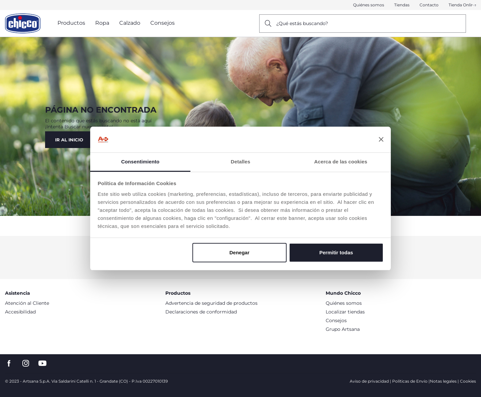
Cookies (468, 381)
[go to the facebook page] (9, 363)
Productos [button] (71, 23)
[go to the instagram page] (26, 363)
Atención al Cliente (27, 303)
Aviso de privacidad (369, 381)
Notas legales (443, 381)
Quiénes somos (368, 4)
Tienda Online (462, 4)
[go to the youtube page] (42, 363)
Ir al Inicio (69, 139)
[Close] (474, 5)
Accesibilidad (20, 312)
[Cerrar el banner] (381, 139)
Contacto (429, 4)
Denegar (239, 252)
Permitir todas (336, 252)
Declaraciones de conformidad (201, 312)
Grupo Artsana (343, 329)
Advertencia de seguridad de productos (211, 303)
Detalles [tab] (240, 161)
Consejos (336, 320)
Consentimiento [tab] (140, 161)
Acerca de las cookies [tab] (340, 161)
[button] (474, 5)
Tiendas (402, 4)
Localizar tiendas (345, 312)
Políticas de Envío (410, 381)
